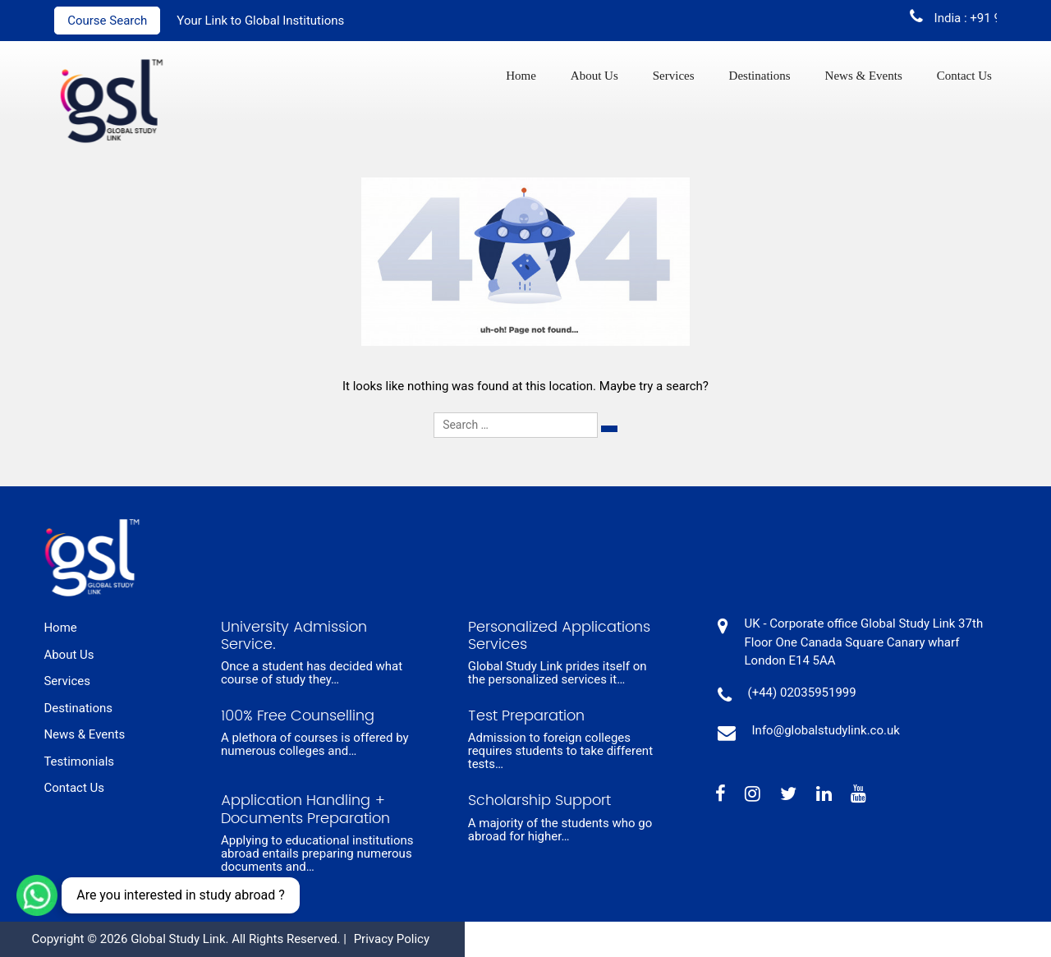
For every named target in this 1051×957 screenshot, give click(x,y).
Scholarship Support (539, 800)
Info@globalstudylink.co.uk (826, 730)
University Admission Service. (294, 635)
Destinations (760, 75)
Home (521, 75)
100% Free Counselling (297, 716)
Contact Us (964, 75)
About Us (594, 75)
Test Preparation (526, 716)
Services (674, 75)
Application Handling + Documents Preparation (305, 809)
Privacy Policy (391, 939)
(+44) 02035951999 (802, 692)
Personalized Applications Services (559, 635)
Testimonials (79, 761)
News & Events (863, 75)
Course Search (107, 20)
